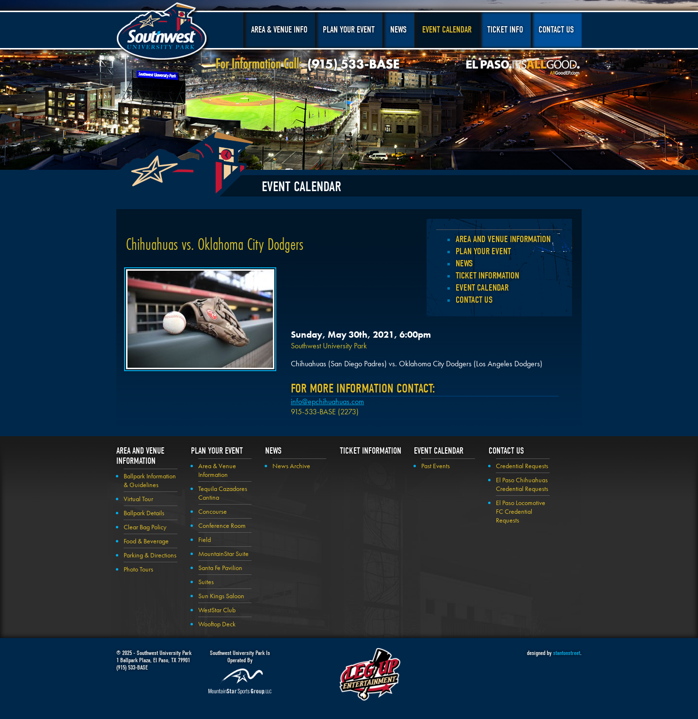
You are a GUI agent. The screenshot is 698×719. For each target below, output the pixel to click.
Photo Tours (138, 569)
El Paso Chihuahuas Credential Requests (522, 484)
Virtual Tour (138, 498)
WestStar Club (217, 609)
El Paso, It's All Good (523, 67)
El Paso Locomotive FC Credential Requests (520, 511)
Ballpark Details (144, 512)
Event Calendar (447, 30)
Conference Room (222, 525)
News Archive (291, 465)
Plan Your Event (349, 30)
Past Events (435, 465)
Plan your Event (483, 251)
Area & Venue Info (279, 30)
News (398, 30)
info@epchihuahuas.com (327, 401)
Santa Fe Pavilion (220, 567)
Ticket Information (487, 275)
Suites (206, 581)
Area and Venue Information (503, 239)
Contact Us (556, 30)
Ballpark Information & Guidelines (150, 480)
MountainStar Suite (223, 553)
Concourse (212, 511)
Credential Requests (522, 465)
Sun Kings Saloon (221, 595)
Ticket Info (505, 30)
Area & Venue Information (217, 470)
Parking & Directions (150, 555)
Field (204, 539)
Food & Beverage (146, 541)
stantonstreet (566, 652)
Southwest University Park (163, 33)
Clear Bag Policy (145, 527)
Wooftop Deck (217, 624)
